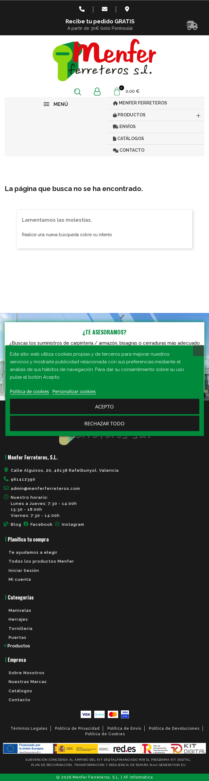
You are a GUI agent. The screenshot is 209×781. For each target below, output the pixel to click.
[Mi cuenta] (97, 92)
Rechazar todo (104, 423)
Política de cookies (29, 391)
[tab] (104, 646)
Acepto (104, 406)
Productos (18, 645)
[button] (78, 92)
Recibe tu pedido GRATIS (100, 21)
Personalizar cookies (74, 391)
